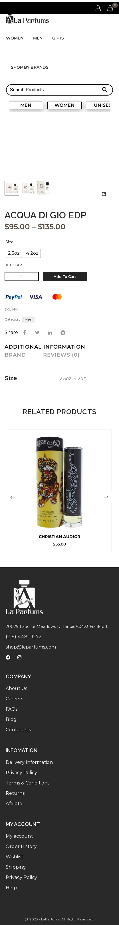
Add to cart (65, 276)
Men (38, 38)
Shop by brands (30, 67)
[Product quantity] (22, 276)
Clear (16, 265)
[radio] (14, 253)
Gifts (58, 38)
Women (14, 38)
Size (9, 241)
